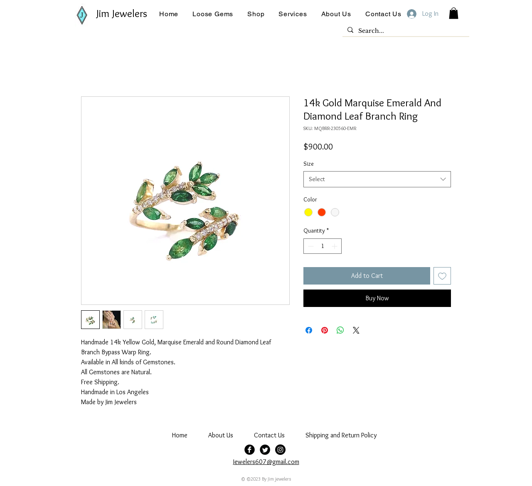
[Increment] (335, 246)
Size (308, 163)
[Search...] (405, 31)
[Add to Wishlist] (442, 276)
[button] (213, 14)
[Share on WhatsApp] (340, 330)
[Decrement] (310, 246)
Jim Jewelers (121, 13)
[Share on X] (356, 330)
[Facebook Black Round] (249, 449)
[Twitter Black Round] (265, 449)
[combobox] (377, 179)
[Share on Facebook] (309, 330)
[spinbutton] (322, 246)
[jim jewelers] (280, 449)
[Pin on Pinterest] (325, 330)
